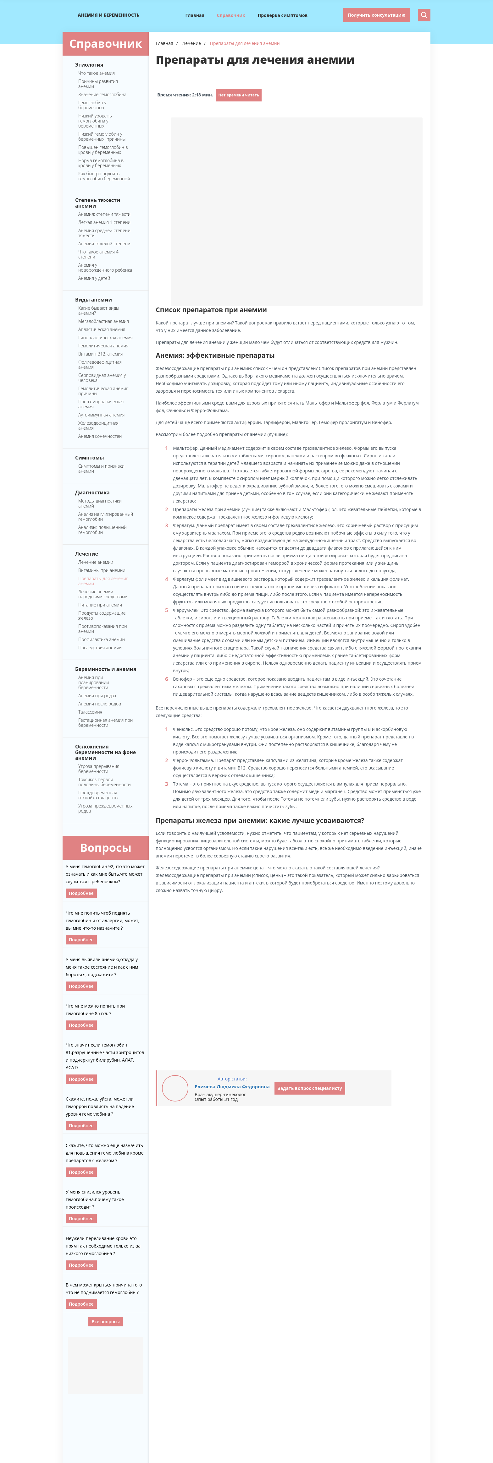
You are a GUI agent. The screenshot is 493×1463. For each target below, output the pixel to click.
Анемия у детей (94, 278)
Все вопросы (105, 1321)
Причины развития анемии (98, 84)
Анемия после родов (99, 703)
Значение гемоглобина (102, 94)
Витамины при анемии (101, 570)
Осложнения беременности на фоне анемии (105, 752)
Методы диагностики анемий (100, 503)
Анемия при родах (97, 695)
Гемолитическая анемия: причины (104, 391)
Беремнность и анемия (105, 669)
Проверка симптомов (283, 15)
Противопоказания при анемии (102, 629)
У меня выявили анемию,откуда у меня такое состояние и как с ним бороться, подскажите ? (102, 966)
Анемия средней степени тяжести (104, 233)
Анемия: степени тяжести (104, 214)
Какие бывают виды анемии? (98, 311)
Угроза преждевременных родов (105, 808)
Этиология (89, 64)
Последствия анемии (100, 647)
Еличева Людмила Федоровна (232, 1086)
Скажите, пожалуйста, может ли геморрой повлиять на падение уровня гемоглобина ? (100, 1106)
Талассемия (90, 712)
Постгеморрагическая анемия (101, 404)
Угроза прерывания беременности (98, 769)
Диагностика (92, 492)
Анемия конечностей (100, 436)
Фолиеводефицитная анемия (100, 365)
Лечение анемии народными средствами (103, 594)
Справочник (231, 15)
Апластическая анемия (101, 329)
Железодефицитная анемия (98, 426)
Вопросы (105, 847)
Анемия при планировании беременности (93, 682)
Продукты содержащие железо (101, 616)
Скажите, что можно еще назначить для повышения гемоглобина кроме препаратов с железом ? (105, 1152)
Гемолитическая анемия (103, 345)
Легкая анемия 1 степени (104, 222)
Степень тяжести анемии (97, 203)
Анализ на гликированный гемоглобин (105, 517)
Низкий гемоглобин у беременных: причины (101, 137)
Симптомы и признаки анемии (101, 469)
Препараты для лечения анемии (103, 581)
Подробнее (81, 893)
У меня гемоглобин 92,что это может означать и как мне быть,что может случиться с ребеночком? (105, 873)
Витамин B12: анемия (100, 353)
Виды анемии (93, 299)
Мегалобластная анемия (103, 321)
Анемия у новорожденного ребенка (105, 268)
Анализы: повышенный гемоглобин (102, 530)
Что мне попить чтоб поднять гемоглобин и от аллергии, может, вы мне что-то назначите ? (102, 920)
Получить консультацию (376, 15)
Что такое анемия (96, 73)
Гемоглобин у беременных (92, 105)
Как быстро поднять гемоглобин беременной (104, 176)
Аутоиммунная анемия (101, 414)
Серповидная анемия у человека (102, 378)
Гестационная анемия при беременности (105, 723)
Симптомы (89, 457)
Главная (195, 15)
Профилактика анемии (101, 639)
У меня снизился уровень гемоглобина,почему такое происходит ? (95, 1199)
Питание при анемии (100, 604)
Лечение (86, 553)
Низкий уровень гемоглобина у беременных (95, 120)
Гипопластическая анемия (105, 337)
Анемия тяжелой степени (104, 243)
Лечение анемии (95, 562)
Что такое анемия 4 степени (98, 254)
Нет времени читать (239, 95)
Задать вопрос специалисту (310, 1088)
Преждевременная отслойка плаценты (98, 795)
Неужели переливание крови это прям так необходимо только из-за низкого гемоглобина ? (103, 1245)
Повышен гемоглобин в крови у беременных (103, 150)
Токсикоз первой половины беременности (104, 782)
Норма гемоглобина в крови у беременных (101, 163)
